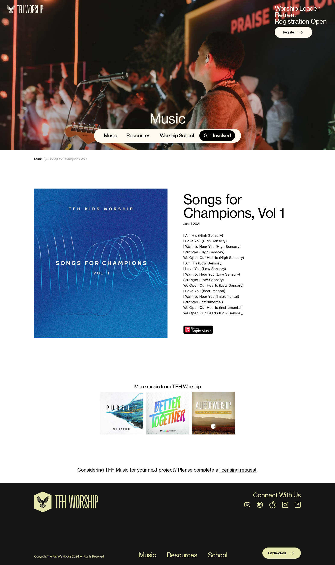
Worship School (177, 135)
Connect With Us (277, 495)
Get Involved (217, 135)
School (217, 555)
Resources (138, 135)
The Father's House (59, 556)
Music (110, 135)
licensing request (238, 470)
